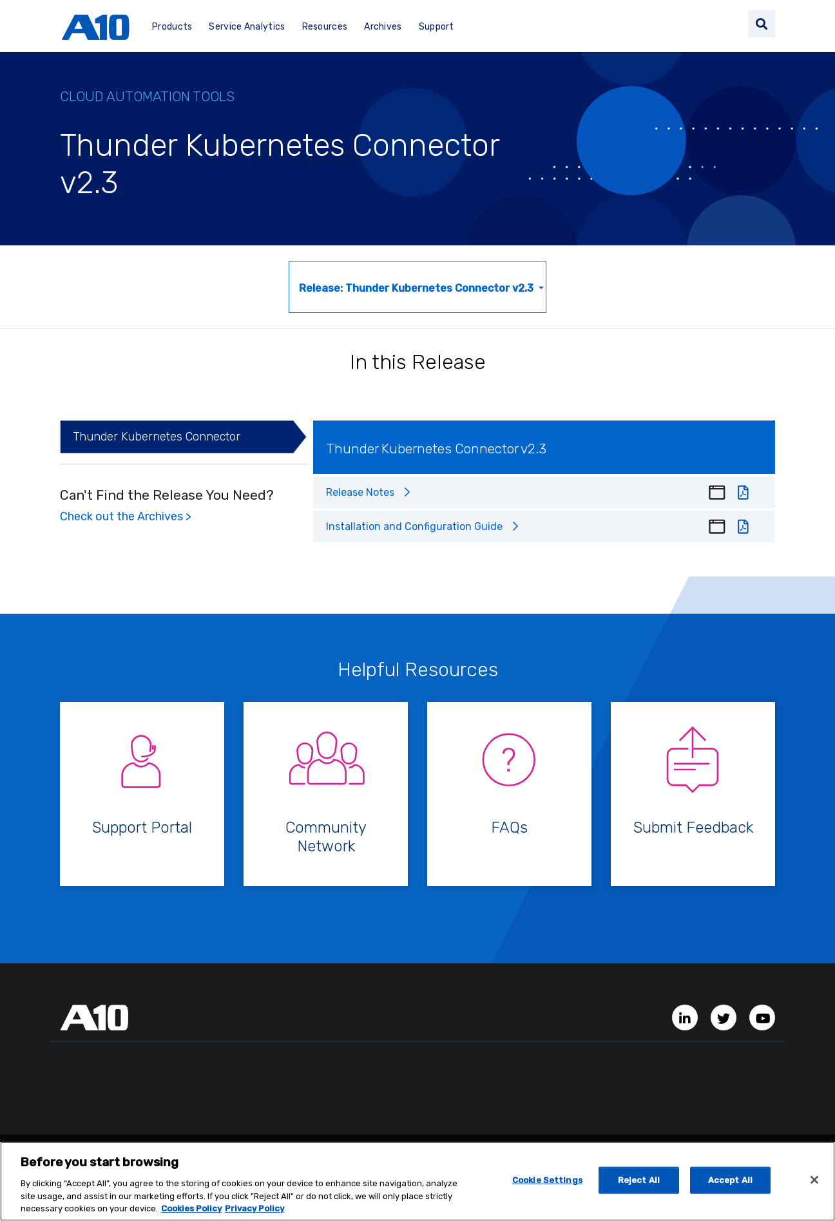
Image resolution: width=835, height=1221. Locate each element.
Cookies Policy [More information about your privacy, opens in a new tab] (191, 1212)
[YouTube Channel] (762, 1017)
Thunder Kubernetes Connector (156, 437)
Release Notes (360, 492)
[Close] (814, 1183)
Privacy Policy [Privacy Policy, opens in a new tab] (254, 1212)
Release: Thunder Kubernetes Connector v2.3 (417, 288)
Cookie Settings (547, 1184)
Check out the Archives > (125, 516)
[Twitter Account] (725, 1017)
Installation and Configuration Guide (414, 526)
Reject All (639, 1184)
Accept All (730, 1184)
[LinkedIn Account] (686, 1017)
